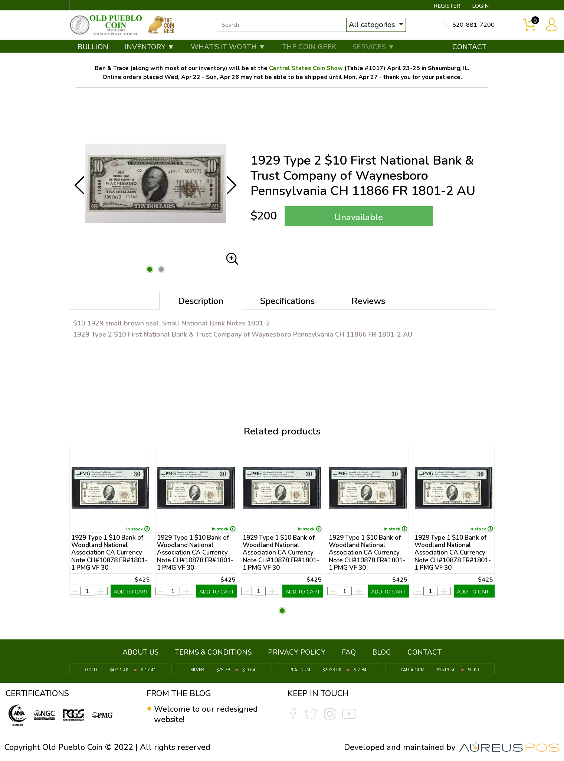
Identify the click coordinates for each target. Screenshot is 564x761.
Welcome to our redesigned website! (206, 714)
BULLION (93, 47)
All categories (373, 25)
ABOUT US (140, 652)
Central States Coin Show (306, 68)
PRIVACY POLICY (296, 652)
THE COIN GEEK (309, 47)
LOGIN (480, 6)
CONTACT (469, 47)
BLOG (381, 652)
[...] (282, 25)
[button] (149, 270)
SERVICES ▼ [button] (373, 47)
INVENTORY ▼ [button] (149, 47)
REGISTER (447, 6)
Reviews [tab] (368, 301)
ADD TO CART (131, 591)
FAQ (349, 652)
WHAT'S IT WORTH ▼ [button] (228, 47)
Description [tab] (200, 301)
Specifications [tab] (287, 301)
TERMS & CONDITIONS (213, 652)
